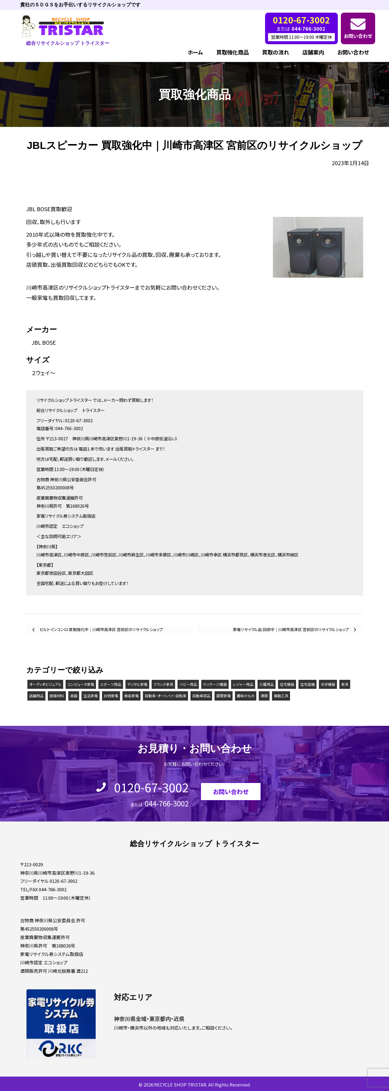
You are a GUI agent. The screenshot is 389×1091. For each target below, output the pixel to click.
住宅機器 (287, 684)
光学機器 (328, 684)
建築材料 (57, 695)
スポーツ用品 (110, 684)
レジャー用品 (243, 684)
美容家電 (131, 695)
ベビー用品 (188, 684)
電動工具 (281, 695)
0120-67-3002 (151, 787)
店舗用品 (36, 695)
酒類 (264, 695)
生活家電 (90, 695)
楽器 (73, 695)
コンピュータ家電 (80, 684)
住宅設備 (307, 684)
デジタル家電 (137, 684)
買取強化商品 (232, 52)
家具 (344, 684)
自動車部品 (201, 695)
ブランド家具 (163, 684)
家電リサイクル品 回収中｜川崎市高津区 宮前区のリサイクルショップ (291, 629)
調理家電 (223, 695)
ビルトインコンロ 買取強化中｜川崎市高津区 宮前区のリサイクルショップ (101, 629)
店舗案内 (313, 52)
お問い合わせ (358, 35)
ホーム (195, 52)
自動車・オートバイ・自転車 (165, 695)
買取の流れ (275, 52)
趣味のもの (246, 695)
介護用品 (266, 684)
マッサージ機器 (215, 684)
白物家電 (111, 695)
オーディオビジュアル (45, 684)
